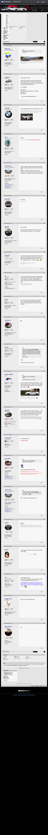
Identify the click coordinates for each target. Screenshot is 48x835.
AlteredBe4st (8, 626)
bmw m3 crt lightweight (26, 664)
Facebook (17, 656)
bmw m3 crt (21, 664)
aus (6, 577)
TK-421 (6, 347)
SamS (6, 299)
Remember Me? (22, 26)
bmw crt (4, 664)
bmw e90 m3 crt (8, 664)
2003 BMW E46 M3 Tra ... (9, 476)
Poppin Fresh (8, 599)
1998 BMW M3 (7, 186)
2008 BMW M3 (7, 391)
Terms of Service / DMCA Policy (23, 695)
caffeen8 (7, 255)
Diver (6, 137)
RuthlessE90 (8, 438)
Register (43, 1)
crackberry (8, 320)
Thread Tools (41, 43)
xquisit (6, 522)
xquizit (6, 549)
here (35, 4)
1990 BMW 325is (8, 187)
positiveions (8, 166)
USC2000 (7, 108)
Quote (41, 70)
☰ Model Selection (16, 1)
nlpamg (7, 226)
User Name (11, 26)
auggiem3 (7, 77)
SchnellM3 (7, 458)
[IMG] (4, 677)
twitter (6, 656)
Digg (28, 656)
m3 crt (5, 665)
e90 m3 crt (38, 664)
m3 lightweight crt (20, 665)
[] (24, 440)
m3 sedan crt (25, 665)
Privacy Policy (15, 695)
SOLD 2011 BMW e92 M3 (9, 288)
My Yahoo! (6, 659)
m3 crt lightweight (9, 665)
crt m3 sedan (34, 664)
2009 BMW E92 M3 (8, 477)
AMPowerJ (7, 49)
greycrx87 (7, 199)
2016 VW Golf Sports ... (9, 185)
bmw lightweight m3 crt (15, 664)
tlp (5, 276)
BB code (4, 676)
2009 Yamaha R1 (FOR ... (9, 478)
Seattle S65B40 (9, 374)
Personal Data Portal (31, 695)
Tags (4, 663)
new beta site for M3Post (10, 4)
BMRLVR (7, 410)
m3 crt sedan (15, 665)
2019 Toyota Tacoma (8, 184)
